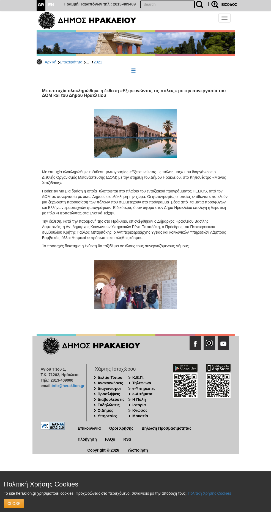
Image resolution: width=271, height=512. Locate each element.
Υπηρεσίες (107, 416)
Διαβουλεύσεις (111, 399)
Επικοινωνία (89, 428)
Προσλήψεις (109, 394)
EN (51, 4)
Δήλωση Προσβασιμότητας (166, 428)
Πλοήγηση (87, 439)
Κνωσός (139, 410)
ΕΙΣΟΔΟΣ (229, 4)
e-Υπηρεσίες (143, 388)
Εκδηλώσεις (109, 405)
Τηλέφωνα (141, 383)
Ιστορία (139, 405)
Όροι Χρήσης (121, 428)
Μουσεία (140, 416)
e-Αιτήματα (142, 394)
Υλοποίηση (137, 450)
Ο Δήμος (105, 410)
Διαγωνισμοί (109, 388)
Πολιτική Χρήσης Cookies (209, 493)
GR (41, 4)
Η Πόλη (139, 399)
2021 (98, 62)
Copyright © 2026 (103, 450)
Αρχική (51, 62)
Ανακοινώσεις (110, 383)
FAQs (110, 439)
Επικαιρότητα (71, 62)
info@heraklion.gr (68, 386)
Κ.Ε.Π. (138, 377)
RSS (127, 439)
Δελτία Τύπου (110, 377)
